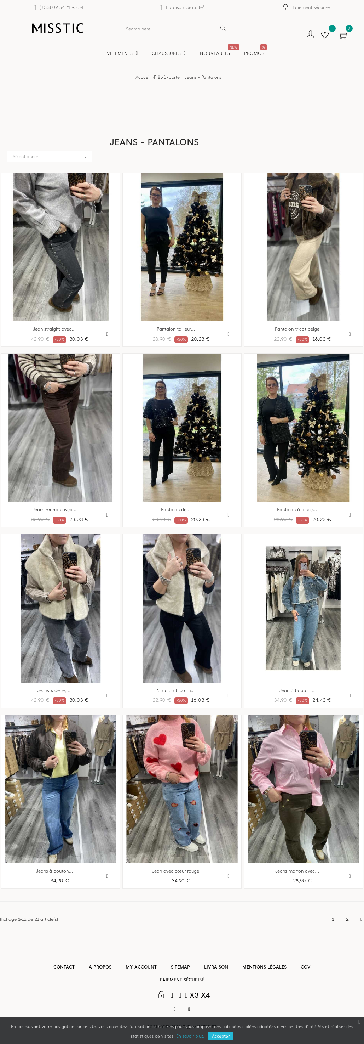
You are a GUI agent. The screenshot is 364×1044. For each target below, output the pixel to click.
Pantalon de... (176, 509)
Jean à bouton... (296, 690)
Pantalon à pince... (297, 509)
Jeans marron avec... (54, 509)
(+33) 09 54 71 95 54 (61, 7)
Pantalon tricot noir (175, 690)
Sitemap (180, 967)
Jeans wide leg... (54, 690)
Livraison (216, 967)
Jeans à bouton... (54, 871)
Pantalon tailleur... (176, 329)
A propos (100, 967)
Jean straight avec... (54, 329)
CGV (306, 967)
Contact (64, 967)
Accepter (221, 1036)
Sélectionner (52, 156)
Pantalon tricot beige (297, 329)
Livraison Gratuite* (185, 7)
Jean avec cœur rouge (175, 871)
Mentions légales (264, 967)
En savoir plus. (190, 1036)
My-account (141, 967)
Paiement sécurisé (311, 7)
